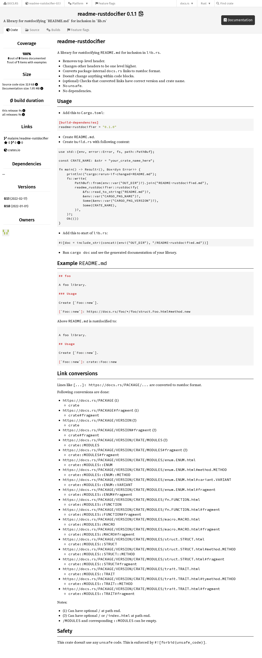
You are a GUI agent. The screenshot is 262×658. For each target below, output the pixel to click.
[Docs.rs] (11, 3)
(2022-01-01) (16, 206)
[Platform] (78, 3)
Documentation (238, 20)
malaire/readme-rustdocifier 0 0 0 (26, 141)
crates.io (12, 150)
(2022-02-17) (15, 199)
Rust (204, 3)
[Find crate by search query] (238, 3)
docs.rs (184, 3)
